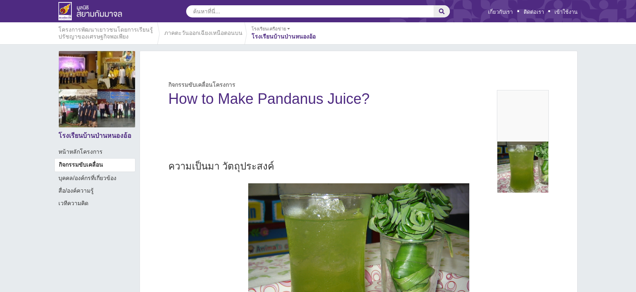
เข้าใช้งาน (566, 12)
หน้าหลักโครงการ (80, 151)
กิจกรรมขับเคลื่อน (81, 164)
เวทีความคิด (73, 203)
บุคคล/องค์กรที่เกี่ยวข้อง (87, 178)
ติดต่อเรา (534, 12)
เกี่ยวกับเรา (500, 12)
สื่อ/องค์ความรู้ (76, 190)
